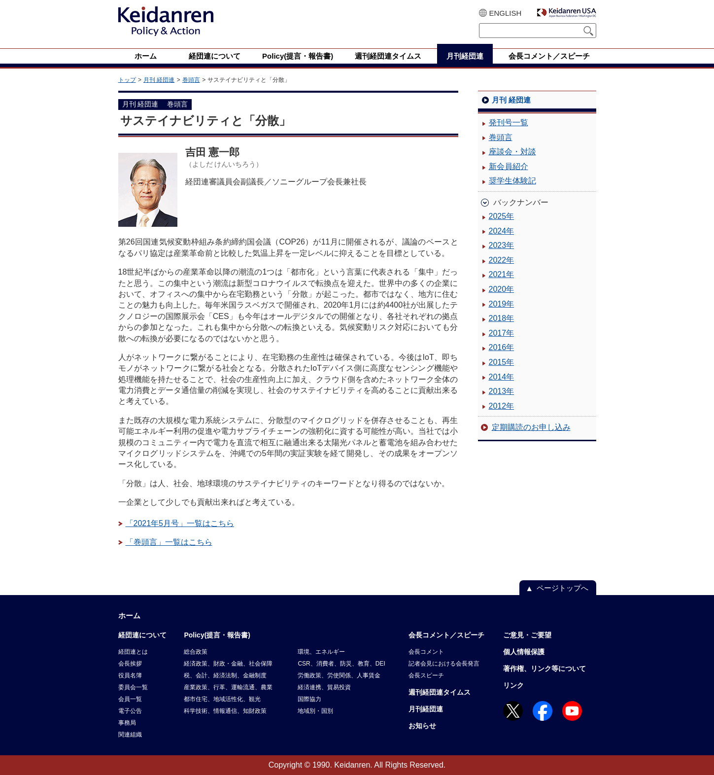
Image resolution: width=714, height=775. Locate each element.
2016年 (501, 347)
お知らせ (422, 726)
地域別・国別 (315, 710)
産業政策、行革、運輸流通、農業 (228, 687)
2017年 (501, 333)
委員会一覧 (133, 687)
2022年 (501, 260)
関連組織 (130, 734)
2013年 (501, 391)
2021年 (501, 274)
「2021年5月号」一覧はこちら (180, 523)
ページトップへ (562, 588)
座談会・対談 (512, 151)
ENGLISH (505, 13)
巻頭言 (191, 79)
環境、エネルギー (321, 651)
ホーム (129, 615)
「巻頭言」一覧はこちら (169, 542)
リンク (513, 685)
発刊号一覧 (508, 122)
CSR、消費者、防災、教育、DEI (341, 663)
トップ (127, 79)
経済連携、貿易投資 (324, 687)
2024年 (501, 231)
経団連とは (133, 651)
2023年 (501, 245)
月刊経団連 (425, 709)
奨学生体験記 (512, 180)
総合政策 (195, 651)
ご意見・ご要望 (527, 635)
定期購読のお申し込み (531, 427)
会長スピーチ (426, 675)
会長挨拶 (130, 663)
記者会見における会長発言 (443, 663)
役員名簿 (130, 675)
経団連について (142, 635)
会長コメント (426, 651)
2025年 (501, 216)
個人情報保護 (523, 652)
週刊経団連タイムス (439, 692)
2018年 (501, 318)
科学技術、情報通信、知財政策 (225, 710)
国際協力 (309, 699)
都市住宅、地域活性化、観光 (222, 699)
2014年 (501, 377)
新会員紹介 (508, 166)
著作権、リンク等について (544, 668)
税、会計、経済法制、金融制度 (225, 675)
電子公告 (130, 710)
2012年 (501, 406)
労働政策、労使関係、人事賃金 (339, 675)
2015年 (501, 362)
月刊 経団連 (158, 79)
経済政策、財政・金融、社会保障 (228, 663)
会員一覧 (130, 699)
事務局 (127, 722)
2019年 (501, 304)
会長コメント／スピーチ (446, 635)
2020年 (501, 289)
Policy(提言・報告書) (217, 635)
